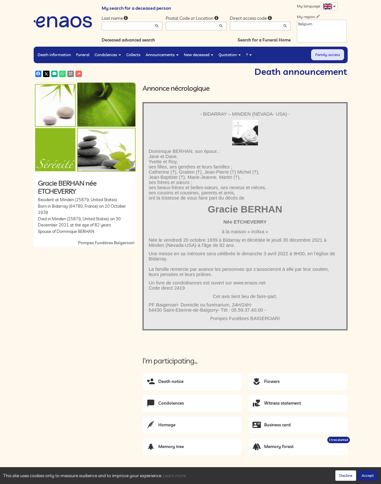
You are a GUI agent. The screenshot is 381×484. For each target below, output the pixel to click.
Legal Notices (132, 477)
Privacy (92, 477)
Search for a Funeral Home (264, 39)
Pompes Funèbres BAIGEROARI (245, 318)
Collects (133, 54)
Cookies (109, 477)
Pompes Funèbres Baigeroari (106, 242)
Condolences (108, 54)
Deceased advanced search (128, 39)
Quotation (230, 54)
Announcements (162, 54)
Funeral (82, 54)
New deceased (198, 54)
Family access (327, 54)
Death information (54, 54)
